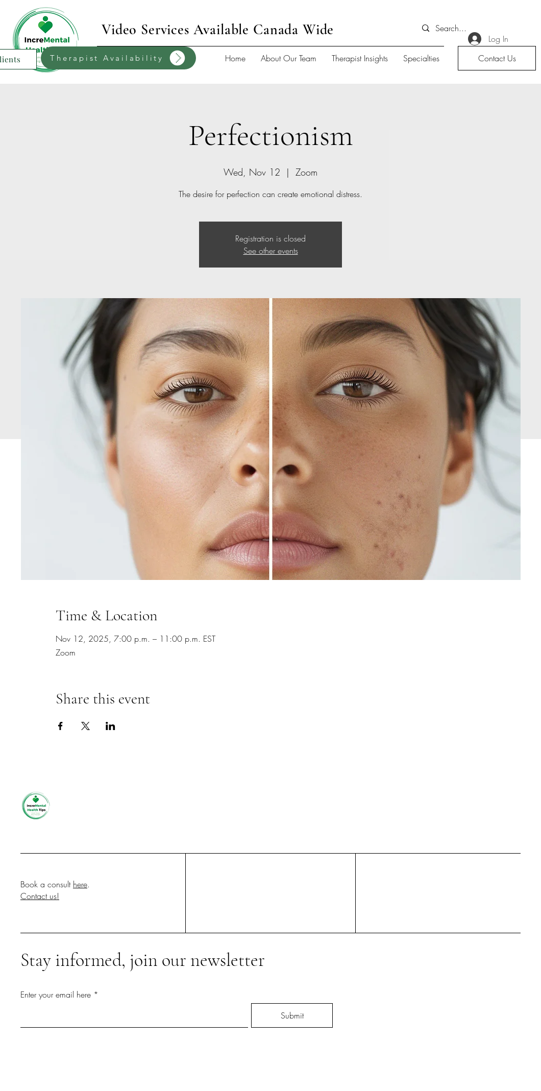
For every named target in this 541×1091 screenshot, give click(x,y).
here (80, 884)
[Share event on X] (85, 726)
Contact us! (39, 896)
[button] (497, 58)
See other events (270, 250)
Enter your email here (55, 994)
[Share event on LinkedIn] (110, 726)
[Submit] (292, 1015)
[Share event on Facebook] (60, 726)
